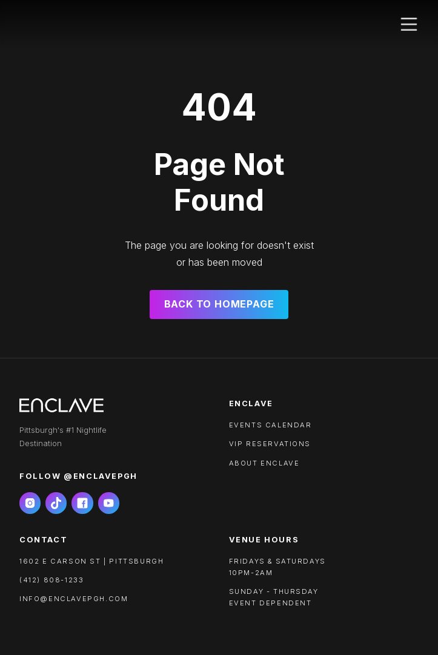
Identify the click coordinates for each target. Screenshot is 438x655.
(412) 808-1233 (51, 580)
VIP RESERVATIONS (270, 443)
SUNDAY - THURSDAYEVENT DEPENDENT (274, 597)
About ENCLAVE (264, 463)
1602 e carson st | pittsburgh (91, 561)
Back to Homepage (219, 304)
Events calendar (270, 425)
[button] (409, 24)
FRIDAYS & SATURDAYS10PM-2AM (277, 567)
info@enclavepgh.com (73, 598)
